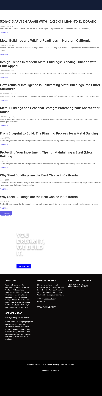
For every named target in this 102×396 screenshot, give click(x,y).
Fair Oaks (20, 332)
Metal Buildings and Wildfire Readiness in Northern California (45, 40)
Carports (17, 297)
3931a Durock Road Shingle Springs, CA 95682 (78, 285)
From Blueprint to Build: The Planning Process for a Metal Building (49, 133)
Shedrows (20, 302)
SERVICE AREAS (13, 313)
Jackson (8, 334)
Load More (6, 213)
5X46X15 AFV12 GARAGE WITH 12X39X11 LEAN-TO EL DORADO (48, 21)
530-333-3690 (49, 299)
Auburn (10, 327)
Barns (16, 305)
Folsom (27, 332)
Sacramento (25, 334)
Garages (8, 300)
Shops (14, 300)
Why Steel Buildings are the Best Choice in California (39, 175)
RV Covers (24, 297)
